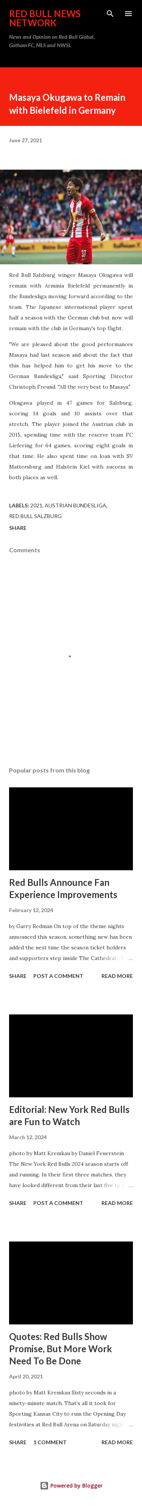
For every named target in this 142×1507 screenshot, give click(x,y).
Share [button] (18, 528)
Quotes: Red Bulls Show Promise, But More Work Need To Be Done (60, 1348)
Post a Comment (58, 976)
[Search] (110, 13)
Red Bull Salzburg (35, 516)
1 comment (50, 1442)
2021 (36, 505)
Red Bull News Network (45, 18)
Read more (117, 976)
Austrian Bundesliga (75, 505)
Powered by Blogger (71, 1485)
